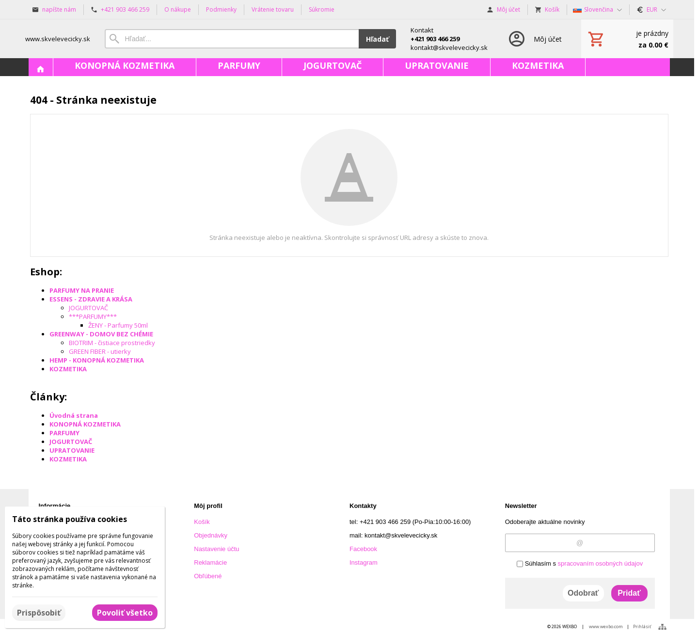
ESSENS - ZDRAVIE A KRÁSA (90, 299)
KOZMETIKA (68, 368)
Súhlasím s (580, 563)
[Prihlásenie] (534, 38)
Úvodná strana (73, 415)
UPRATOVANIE (72, 450)
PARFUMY (64, 432)
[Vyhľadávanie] (232, 38)
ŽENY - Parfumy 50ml (118, 325)
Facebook (363, 549)
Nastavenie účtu (216, 549)
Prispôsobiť (39, 612)
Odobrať (583, 593)
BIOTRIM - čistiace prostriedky (112, 342)
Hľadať (377, 39)
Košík (202, 521)
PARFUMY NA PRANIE (81, 290)
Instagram (363, 562)
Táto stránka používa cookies (69, 519)
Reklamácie (210, 562)
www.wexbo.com (606, 626)
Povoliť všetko (125, 612)
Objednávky (210, 535)
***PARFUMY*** (93, 316)
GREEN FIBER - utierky (100, 351)
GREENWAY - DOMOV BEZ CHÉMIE (101, 334)
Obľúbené (208, 576)
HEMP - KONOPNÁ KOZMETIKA (96, 360)
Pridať (629, 593)
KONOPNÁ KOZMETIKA (85, 424)
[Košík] (627, 38)
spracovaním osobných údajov (600, 563)
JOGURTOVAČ (88, 307)
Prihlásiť (642, 626)
